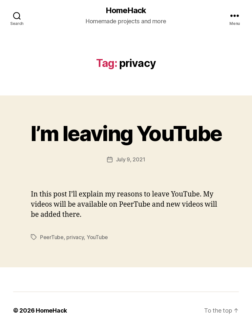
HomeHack (126, 10)
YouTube (97, 237)
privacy (75, 237)
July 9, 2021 (130, 159)
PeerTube (52, 237)
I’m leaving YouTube (126, 133)
